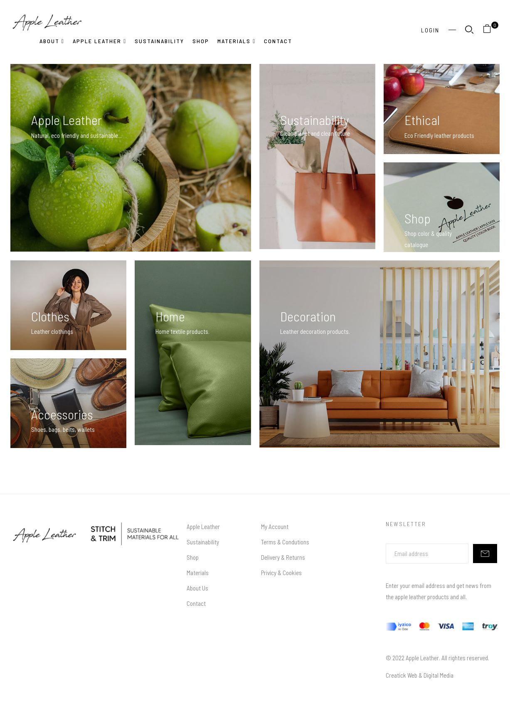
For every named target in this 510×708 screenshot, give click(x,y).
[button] (490, 30)
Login (430, 30)
